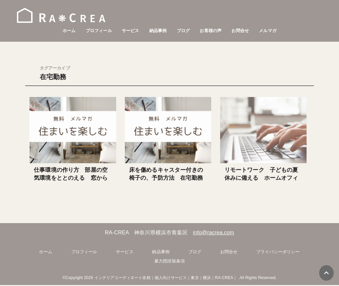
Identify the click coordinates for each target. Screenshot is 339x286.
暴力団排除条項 (169, 261)
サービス (130, 30)
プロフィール (99, 30)
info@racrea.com (213, 233)
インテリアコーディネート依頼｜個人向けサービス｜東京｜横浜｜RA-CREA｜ (165, 278)
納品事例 (158, 30)
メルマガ (267, 30)
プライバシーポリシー (278, 252)
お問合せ (240, 30)
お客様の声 (210, 30)
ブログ (183, 30)
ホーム (69, 30)
